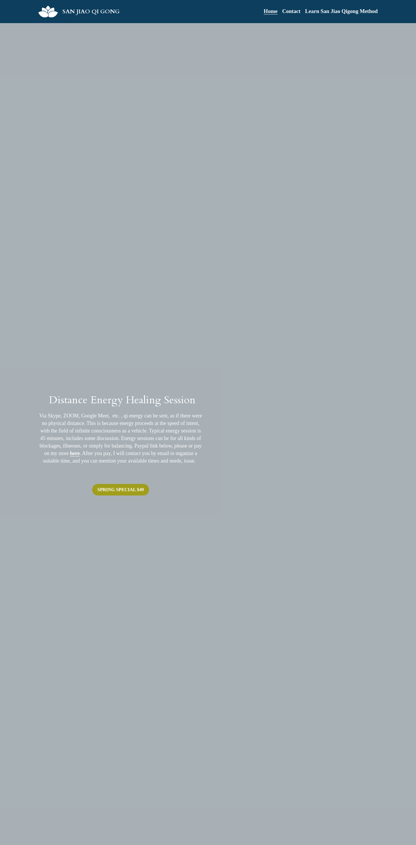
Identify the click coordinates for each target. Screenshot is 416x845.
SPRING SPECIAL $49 (120, 489)
